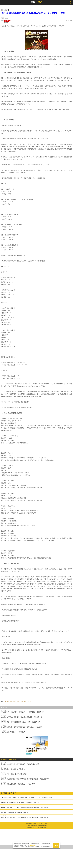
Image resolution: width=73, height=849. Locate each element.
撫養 (29, 721)
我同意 (56, 845)
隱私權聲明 (32, 845)
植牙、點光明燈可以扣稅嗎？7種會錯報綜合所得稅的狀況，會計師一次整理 (33, 13)
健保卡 (26, 721)
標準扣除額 (13, 721)
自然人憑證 (20, 721)
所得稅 (7, 721)
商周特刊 (7, 21)
